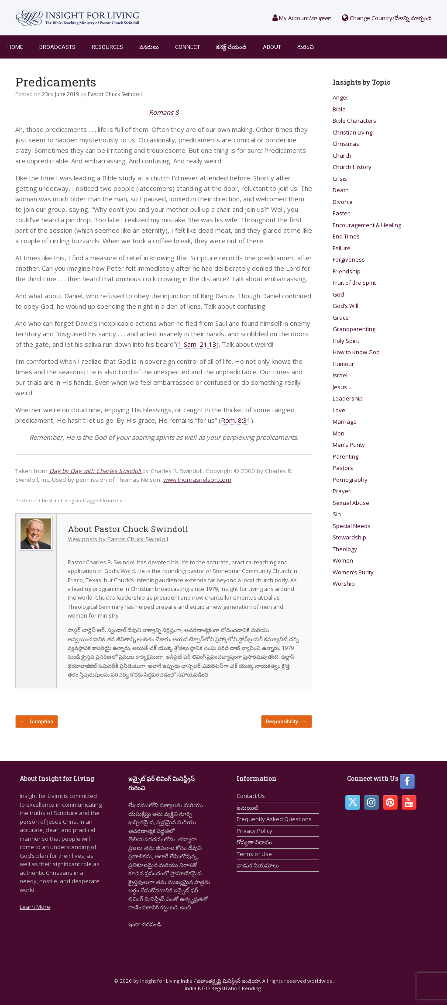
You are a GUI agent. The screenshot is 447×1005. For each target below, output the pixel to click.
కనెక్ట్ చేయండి (231, 47)
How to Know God (356, 352)
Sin (337, 514)
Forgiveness (349, 259)
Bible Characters (354, 120)
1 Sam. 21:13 (197, 344)
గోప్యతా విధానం (254, 842)
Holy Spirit (346, 341)
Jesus (340, 387)
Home (15, 47)
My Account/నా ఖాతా (301, 18)
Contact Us (251, 796)
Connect (187, 47)
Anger (340, 97)
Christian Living (56, 500)
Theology (345, 549)
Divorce (343, 202)
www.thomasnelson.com (197, 480)
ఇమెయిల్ (247, 808)
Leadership (348, 398)
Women (343, 560)
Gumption (36, 721)
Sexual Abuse (351, 503)
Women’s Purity (353, 572)
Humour (343, 364)
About (272, 47)
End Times (346, 236)
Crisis (340, 179)
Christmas (346, 144)
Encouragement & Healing (367, 225)
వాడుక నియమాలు (258, 865)
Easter (341, 213)
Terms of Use (254, 854)
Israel (340, 375)
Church (342, 155)
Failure (342, 248)
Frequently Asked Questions (274, 819)
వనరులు (149, 47)
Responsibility (286, 721)
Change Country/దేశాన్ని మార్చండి (387, 18)
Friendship (347, 271)
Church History (352, 167)
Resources (107, 47)
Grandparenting (354, 329)
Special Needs (352, 526)
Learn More (35, 907)
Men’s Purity (349, 445)
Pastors (343, 468)
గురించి (305, 47)
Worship (344, 583)
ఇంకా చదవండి (144, 924)
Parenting (345, 456)
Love (339, 410)
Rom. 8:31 (236, 420)
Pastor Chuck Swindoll (115, 94)
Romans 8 (164, 112)
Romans (112, 500)
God (338, 294)
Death (341, 190)
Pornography (350, 480)
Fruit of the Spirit (354, 283)
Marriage (345, 421)
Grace (341, 317)
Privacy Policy (254, 831)
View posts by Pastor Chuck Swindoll (118, 539)
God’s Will (345, 306)
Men (338, 433)
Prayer (342, 491)
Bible (339, 109)
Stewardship (349, 537)
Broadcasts (57, 47)
